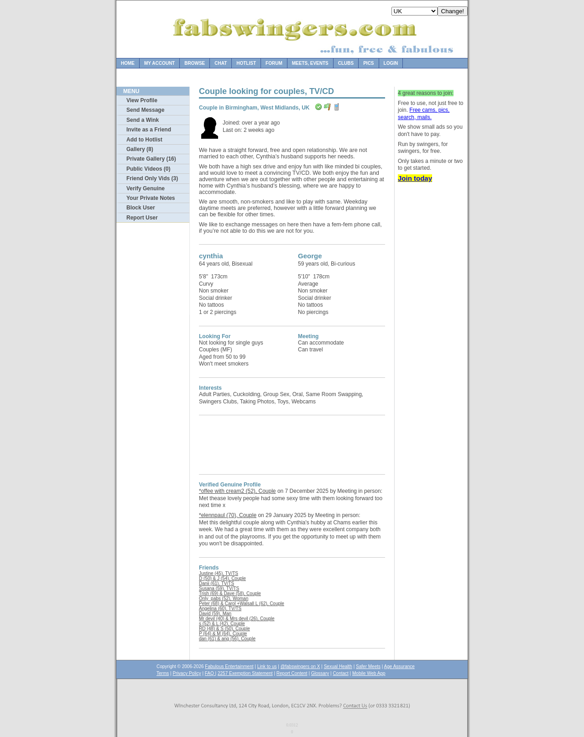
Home (128, 63)
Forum (274, 63)
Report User (142, 217)
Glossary (320, 673)
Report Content (292, 673)
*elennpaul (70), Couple (227, 515)
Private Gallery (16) (151, 159)
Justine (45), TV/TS (218, 573)
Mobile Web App (369, 673)
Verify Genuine (145, 188)
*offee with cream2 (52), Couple (237, 491)
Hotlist (246, 63)
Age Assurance (399, 666)
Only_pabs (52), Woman (223, 598)
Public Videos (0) (148, 169)
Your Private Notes (150, 198)
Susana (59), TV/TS (219, 588)
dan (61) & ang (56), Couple (227, 638)
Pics (368, 63)
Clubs (346, 63)
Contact (340, 673)
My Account (159, 63)
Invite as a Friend (148, 129)
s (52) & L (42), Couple (222, 623)
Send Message (145, 110)
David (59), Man (215, 613)
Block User (140, 207)
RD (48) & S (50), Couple (224, 628)
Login (391, 63)
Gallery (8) (139, 149)
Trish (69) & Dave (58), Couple (230, 593)
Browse (194, 63)
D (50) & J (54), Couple (222, 578)
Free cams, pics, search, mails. (423, 113)
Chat (220, 63)
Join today (415, 178)
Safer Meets (368, 666)
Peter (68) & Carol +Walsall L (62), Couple (241, 603)
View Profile (141, 100)
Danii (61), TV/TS (216, 583)
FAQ (210, 673)
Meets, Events (310, 63)
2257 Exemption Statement (245, 673)
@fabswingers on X (300, 666)
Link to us (267, 666)
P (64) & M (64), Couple (223, 633)
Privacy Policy (186, 673)
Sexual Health (338, 666)
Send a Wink (142, 120)
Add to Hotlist (144, 139)
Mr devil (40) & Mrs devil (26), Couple (237, 618)
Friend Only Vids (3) (152, 178)
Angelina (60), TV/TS (220, 608)
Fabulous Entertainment (229, 666)
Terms (162, 673)
